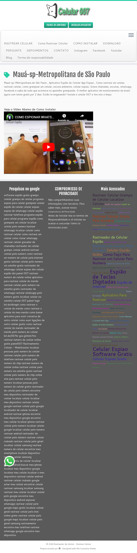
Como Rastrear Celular (53, 43)
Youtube (116, 50)
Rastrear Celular (105, 195)
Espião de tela (125, 208)
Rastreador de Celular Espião (110, 239)
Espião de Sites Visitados (103, 324)
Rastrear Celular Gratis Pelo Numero (111, 218)
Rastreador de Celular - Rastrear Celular (72, 544)
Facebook (99, 50)
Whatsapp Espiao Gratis (109, 229)
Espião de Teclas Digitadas (109, 276)
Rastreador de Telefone (102, 304)
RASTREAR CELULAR (18, 43)
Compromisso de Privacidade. (61, 211)
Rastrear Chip (115, 333)
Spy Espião (102, 328)
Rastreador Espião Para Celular (105, 316)
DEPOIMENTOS (37, 50)
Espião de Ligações (113, 204)
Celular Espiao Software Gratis (112, 351)
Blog (9, 57)
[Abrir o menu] (131, 35)
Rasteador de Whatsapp (119, 320)
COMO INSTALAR (85, 43)
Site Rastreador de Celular (113, 312)
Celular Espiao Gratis (109, 358)
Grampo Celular (99, 225)
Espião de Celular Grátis (115, 291)
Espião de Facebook (110, 208)
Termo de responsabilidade (35, 57)
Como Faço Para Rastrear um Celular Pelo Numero (112, 258)
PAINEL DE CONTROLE (56, 24)
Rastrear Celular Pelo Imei (115, 242)
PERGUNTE (13, 50)
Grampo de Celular (123, 221)
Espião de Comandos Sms (117, 287)
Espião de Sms (111, 212)
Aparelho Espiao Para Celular (119, 300)
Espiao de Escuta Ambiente (103, 267)
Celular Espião (98, 212)
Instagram (80, 50)
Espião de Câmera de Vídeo (118, 263)
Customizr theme (88, 548)
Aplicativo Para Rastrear (109, 297)
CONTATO (61, 50)
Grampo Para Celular (120, 341)
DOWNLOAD (112, 43)
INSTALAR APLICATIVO (81, 24)
